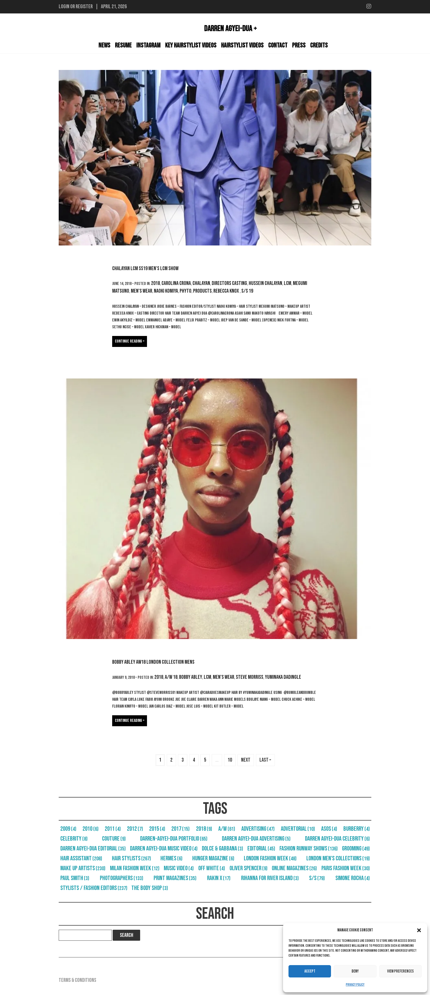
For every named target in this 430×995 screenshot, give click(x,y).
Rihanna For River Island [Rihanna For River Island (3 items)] (270, 878)
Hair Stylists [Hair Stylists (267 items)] (131, 858)
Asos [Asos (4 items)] (329, 829)
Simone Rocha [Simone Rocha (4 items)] (352, 878)
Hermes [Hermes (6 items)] (171, 858)
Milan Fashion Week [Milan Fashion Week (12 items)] (134, 868)
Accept (309, 971)
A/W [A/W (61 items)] (226, 829)
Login (64, 6)
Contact (277, 45)
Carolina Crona (176, 283)
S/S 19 (247, 291)
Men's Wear (141, 291)
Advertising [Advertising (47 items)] (258, 829)
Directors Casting (229, 283)
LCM (287, 283)
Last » (265, 760)
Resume (123, 45)
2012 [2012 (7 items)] (135, 829)
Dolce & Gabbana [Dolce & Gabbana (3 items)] (222, 848)
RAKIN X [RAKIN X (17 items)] (218, 878)
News (104, 45)
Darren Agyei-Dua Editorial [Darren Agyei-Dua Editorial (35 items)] (93, 848)
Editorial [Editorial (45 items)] (261, 848)
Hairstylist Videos (242, 45)
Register (84, 6)
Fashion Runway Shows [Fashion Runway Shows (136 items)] (308, 848)
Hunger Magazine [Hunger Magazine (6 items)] (213, 858)
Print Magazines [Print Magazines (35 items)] (175, 878)
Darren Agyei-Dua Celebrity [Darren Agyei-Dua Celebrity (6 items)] (337, 839)
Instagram (148, 45)
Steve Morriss (249, 677)
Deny (355, 971)
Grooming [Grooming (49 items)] (356, 848)
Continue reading (128, 341)
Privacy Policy (355, 985)
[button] (419, 930)
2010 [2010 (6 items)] (90, 829)
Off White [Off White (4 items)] (211, 868)
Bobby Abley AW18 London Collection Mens (153, 662)
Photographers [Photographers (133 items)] (121, 878)
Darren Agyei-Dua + (230, 28)
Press (298, 45)
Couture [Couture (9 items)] (114, 839)
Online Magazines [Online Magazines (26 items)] (294, 868)
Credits (319, 45)
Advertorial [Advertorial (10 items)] (298, 829)
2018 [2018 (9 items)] (204, 829)
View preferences (400, 971)
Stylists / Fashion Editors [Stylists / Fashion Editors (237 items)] (93, 888)
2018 (155, 283)
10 (230, 760)
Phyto (185, 291)
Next (245, 760)
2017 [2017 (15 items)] (180, 829)
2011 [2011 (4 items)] (113, 829)
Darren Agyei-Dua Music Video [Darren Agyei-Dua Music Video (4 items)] (163, 848)
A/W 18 (171, 677)
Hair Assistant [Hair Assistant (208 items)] (81, 858)
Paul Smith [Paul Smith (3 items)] (74, 878)
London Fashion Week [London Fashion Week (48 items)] (270, 858)
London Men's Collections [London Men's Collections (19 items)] (338, 858)
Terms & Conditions (77, 980)
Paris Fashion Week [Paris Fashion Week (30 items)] (345, 868)
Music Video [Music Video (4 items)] (179, 868)
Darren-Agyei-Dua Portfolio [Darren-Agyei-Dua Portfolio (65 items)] (173, 839)
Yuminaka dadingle (283, 677)
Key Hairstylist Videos (190, 45)
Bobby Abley (190, 677)
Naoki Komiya (166, 291)
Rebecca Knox (226, 291)
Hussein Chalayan (265, 283)
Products (202, 291)
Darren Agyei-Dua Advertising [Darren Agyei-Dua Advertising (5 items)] (256, 839)
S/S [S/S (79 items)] (317, 878)
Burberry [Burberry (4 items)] (356, 829)
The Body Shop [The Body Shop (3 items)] (149, 888)
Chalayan (201, 283)
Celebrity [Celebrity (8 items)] (73, 839)
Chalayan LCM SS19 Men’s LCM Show (145, 268)
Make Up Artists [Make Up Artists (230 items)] (82, 868)
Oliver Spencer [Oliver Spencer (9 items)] (248, 868)
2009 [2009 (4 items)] (68, 829)
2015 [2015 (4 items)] (157, 829)
